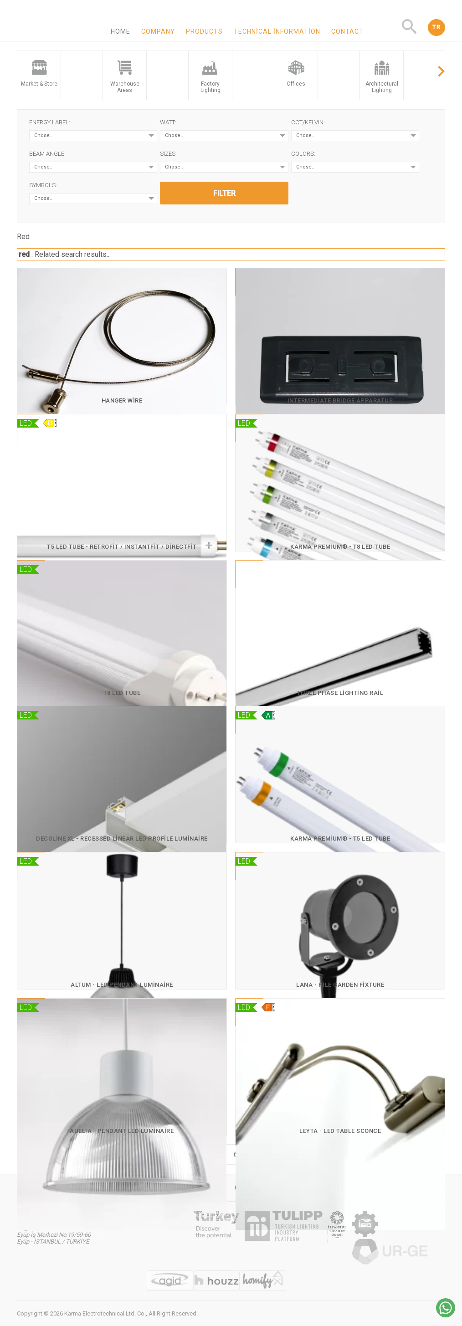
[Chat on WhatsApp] (445, 1315)
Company (158, 31)
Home (120, 31)
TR (436, 27)
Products (204, 31)
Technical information (277, 31)
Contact (347, 31)
